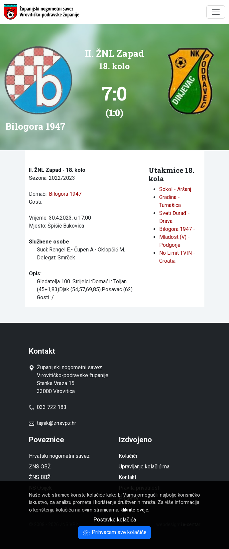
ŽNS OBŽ (40, 466)
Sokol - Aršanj (175, 189)
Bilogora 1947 (65, 194)
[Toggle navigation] (215, 12)
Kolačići (128, 456)
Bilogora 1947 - (177, 229)
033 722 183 (47, 407)
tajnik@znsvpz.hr (56, 423)
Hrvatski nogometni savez (59, 456)
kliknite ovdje (134, 510)
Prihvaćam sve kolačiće (114, 532)
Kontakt (127, 477)
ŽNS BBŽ (40, 477)
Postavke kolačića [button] (114, 519)
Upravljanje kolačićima (144, 466)
